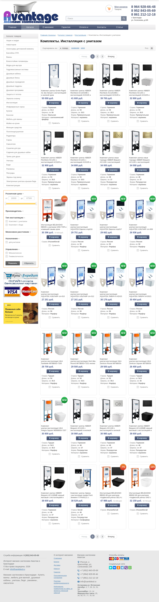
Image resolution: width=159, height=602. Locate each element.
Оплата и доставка (83, 28)
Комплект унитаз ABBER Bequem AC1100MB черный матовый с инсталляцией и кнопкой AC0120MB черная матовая (140, 430)
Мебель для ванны (14, 119)
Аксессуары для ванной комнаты (20, 49)
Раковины (10, 169)
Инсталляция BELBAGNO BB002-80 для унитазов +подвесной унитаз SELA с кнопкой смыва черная (111, 496)
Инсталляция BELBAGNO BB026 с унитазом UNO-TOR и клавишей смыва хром (53, 227)
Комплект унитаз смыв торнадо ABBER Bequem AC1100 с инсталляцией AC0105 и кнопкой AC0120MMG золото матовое (141, 162)
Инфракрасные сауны (15, 107)
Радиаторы (11, 136)
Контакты (101, 27)
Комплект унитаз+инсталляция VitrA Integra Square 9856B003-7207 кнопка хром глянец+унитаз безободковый (53, 430)
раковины (32, 580)
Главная (12, 27)
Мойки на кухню (13, 123)
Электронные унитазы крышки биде (21, 181)
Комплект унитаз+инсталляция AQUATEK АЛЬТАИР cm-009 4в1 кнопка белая (141, 228)
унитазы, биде (19, 580)
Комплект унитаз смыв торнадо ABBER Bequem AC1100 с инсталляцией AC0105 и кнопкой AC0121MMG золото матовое (112, 162)
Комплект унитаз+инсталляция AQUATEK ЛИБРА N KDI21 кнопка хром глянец (140, 295)
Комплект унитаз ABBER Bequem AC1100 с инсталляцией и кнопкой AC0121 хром (110, 429)
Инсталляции (11, 103)
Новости (57, 568)
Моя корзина (120, 7)
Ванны (9, 57)
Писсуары (10, 173)
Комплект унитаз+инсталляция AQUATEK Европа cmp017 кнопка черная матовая (111, 228)
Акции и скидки (12, 40)
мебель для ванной (20, 577)
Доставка (57, 565)
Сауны (9, 140)
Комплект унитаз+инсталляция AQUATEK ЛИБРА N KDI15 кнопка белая (111, 295)
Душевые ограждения (15, 82)
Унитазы (9, 161)
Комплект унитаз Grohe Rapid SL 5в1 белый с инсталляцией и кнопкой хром (53, 93)
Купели (9, 111)
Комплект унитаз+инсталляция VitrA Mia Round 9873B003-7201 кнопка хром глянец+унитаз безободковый (82, 363)
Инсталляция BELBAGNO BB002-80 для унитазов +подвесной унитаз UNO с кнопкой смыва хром (140, 496)
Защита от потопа (13, 94)
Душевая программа (14, 90)
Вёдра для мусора (14, 65)
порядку (64, 48)
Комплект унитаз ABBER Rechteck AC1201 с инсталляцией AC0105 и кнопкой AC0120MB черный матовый (52, 162)
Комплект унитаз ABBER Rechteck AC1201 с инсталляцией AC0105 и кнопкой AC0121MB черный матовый (140, 95)
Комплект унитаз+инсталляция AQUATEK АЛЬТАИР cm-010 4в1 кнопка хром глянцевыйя (53, 295)
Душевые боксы (13, 78)
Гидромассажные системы (17, 69)
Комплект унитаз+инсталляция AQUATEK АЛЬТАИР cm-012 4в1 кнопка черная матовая (82, 295)
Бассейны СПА (12, 53)
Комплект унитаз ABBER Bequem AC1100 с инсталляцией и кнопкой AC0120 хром (80, 429)
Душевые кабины (13, 74)
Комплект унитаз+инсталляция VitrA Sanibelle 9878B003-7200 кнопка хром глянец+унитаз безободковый (52, 363)
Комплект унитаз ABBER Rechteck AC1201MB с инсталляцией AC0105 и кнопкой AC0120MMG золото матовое (82, 95)
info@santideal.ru (17, 569)
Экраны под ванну (14, 177)
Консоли (9, 115)
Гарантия (66, 27)
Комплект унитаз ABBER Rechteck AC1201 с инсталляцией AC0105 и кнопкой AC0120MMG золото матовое (82, 162)
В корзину (54, 103)
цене (83, 48)
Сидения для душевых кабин (18, 152)
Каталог (30, 27)
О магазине (48, 27)
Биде (8, 165)
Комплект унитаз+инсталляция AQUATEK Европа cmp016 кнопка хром (81, 228)
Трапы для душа (13, 156)
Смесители (11, 144)
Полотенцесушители (14, 132)
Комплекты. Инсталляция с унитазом (70, 41)
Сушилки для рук (13, 148)
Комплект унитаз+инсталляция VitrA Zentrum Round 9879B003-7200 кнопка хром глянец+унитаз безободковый (112, 363)
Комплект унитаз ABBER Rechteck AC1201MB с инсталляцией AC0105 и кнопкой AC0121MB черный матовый (111, 95)
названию (75, 48)
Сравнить (56, 123)
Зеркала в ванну (13, 98)
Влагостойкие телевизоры (17, 61)
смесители (8, 583)
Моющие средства (14, 127)
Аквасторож (11, 45)
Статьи (119, 27)
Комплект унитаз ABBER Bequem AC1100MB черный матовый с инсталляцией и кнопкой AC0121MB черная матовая (52, 497)
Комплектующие (13, 185)
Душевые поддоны (14, 86)
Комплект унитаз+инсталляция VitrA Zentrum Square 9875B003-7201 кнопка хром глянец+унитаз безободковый (141, 363)
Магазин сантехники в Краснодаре (19, 575)
